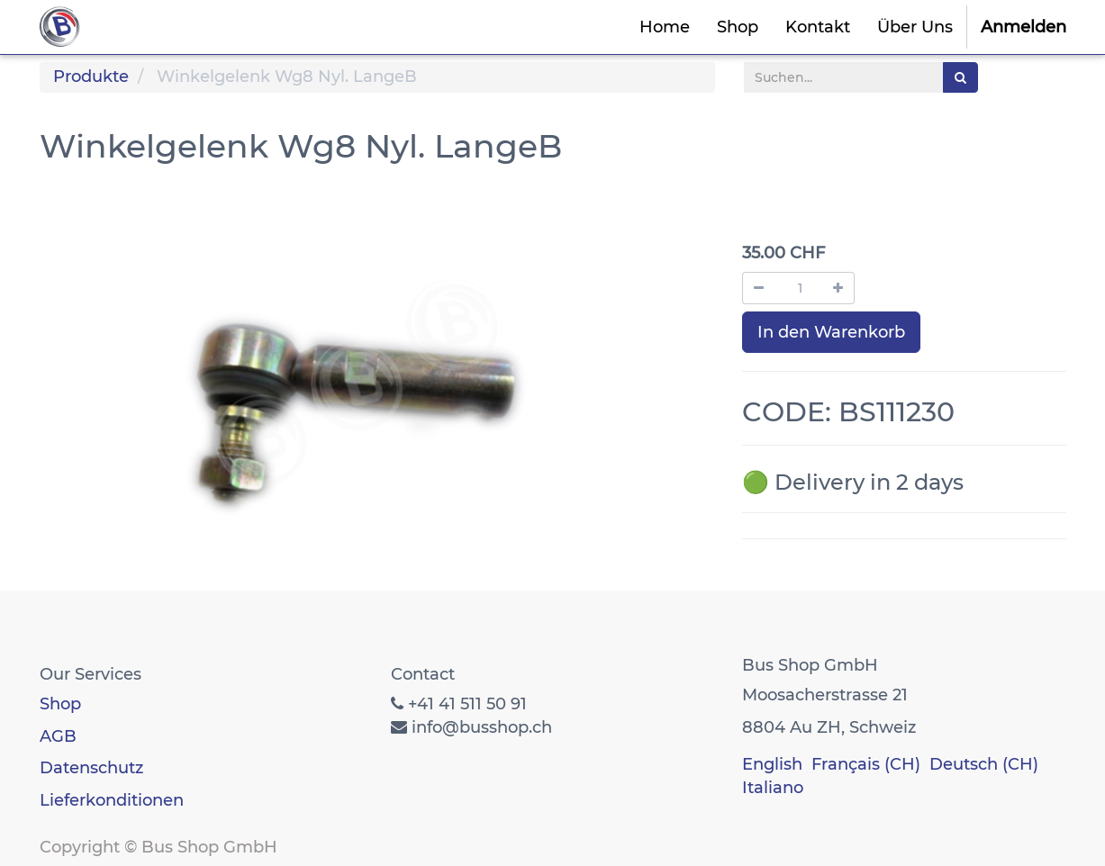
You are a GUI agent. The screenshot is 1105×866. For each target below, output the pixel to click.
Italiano (772, 788)
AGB (58, 736)
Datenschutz (91, 768)
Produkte (91, 76)
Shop (60, 704)
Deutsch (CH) (983, 764)
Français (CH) (865, 764)
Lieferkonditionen (112, 800)
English (772, 764)
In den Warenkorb (831, 332)
